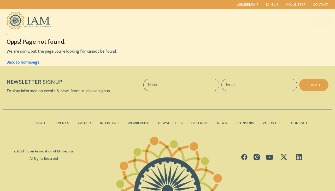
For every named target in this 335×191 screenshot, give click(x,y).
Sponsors (201, 21)
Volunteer (295, 5)
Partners (174, 21)
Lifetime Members (283, 21)
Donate (317, 21)
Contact (321, 5)
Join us (272, 5)
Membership (247, 5)
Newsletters (170, 123)
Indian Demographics (239, 21)
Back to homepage (23, 62)
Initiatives (102, 21)
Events (127, 21)
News (223, 123)
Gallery (150, 21)
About (78, 21)
